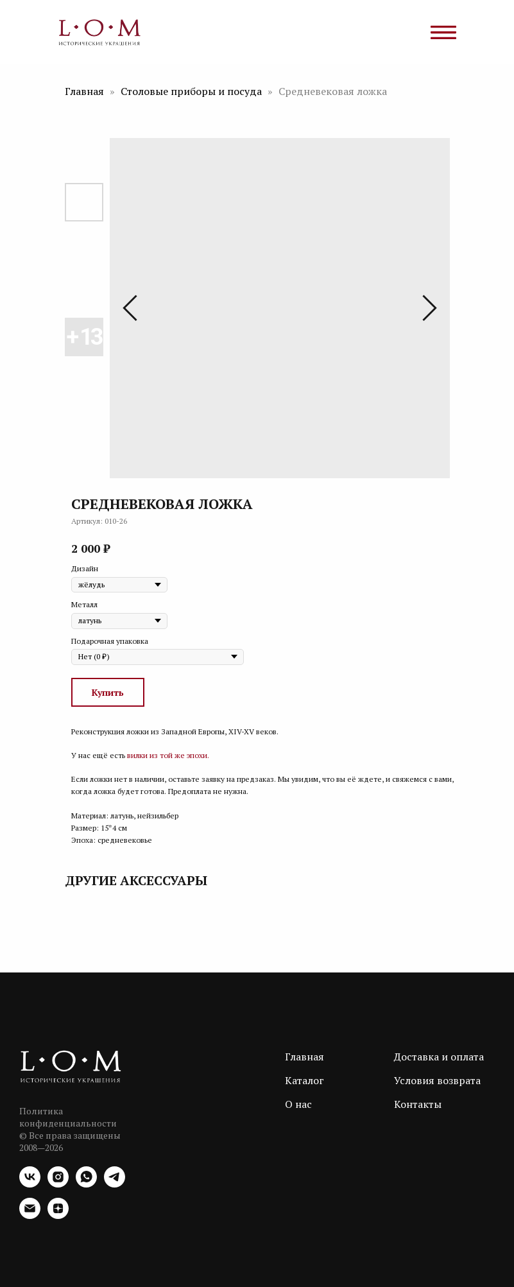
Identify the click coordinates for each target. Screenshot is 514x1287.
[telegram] (114, 1184)
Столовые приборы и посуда (192, 91)
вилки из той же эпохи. (168, 755)
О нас (298, 1104)
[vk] (29, 1184)
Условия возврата (437, 1080)
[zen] (58, 1215)
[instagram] (58, 1184)
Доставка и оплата (439, 1056)
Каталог (304, 1080)
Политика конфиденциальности (68, 1117)
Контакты (417, 1104)
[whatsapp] (86, 1184)
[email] (29, 1215)
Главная (84, 91)
